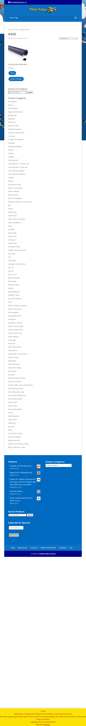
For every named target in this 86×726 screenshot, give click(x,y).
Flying (10, 209)
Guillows (11, 229)
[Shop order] (68, 38)
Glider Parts (12, 216)
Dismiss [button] (47, 725)
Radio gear (12, 361)
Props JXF (11, 343)
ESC (9, 205)
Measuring (12, 281)
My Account (22, 548)
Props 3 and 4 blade (15, 326)
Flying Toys (12, 212)
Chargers (11, 143)
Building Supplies (14, 129)
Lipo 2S (11, 267)
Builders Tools (13, 126)
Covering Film (13, 160)
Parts (10, 302)
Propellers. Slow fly (15, 323)
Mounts (11, 288)
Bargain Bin (12, 115)
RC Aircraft (12, 371)
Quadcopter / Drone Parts (17, 354)
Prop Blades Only (14, 316)
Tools (10, 430)
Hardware (12, 240)
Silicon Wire (12, 420)
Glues (10, 226)
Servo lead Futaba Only (17, 395)
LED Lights (12, 260)
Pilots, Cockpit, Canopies (17, 305)
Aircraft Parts (13, 108)
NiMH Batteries (14, 292)
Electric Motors (13, 191)
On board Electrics (15, 298)
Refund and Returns (48, 548)
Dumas (10, 181)
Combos (11, 157)
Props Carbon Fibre (15, 330)
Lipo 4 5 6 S (12, 274)
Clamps (11, 150)
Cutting (11, 177)
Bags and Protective (15, 112)
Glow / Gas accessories (16, 219)
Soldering (11, 423)
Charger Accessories (15, 139)
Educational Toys (14, 184)
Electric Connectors (15, 188)
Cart (70, 548)
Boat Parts (12, 122)
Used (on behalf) (14, 437)
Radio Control (13, 357)
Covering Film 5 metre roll (18, 167)
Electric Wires (13, 195)
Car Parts (11, 136)
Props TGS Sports (14, 347)
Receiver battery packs (16, 378)
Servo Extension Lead (16, 392)
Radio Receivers (14, 364)
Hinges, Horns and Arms (17, 250)
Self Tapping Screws (15, 388)
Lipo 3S (11, 271)
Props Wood (12, 350)
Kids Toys (11, 254)
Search (30, 92)
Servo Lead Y (13, 402)
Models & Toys (13, 285)
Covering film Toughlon (17, 174)
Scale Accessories (14, 381)
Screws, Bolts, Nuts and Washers (20, 385)
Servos (10, 413)
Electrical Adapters (15, 198)
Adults (10, 105)
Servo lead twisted (15, 399)
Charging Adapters (15, 146)
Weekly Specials (14, 440)
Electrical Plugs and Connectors (20, 202)
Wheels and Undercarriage (18, 444)
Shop (13, 548)
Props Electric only (15, 333)
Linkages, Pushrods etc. (17, 264)
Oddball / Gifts (13, 295)
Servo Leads (12, 406)
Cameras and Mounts (16, 133)
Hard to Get (12, 236)
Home (10, 30)
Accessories (12, 101)
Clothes (11, 153)
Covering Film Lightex (16, 171)
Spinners (11, 426)
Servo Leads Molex (15, 409)
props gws (12, 340)
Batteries (11, 119)
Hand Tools (12, 233)
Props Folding (13, 337)
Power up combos (15, 309)
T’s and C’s (34, 548)
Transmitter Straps (15, 433)
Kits (9, 257)
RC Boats (11, 375)
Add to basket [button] (16, 79)
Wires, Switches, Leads (16, 447)
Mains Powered (14, 278)
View (12, 73)
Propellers (12, 319)
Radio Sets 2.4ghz (14, 368)
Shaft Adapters (13, 416)
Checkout (62, 548)
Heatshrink (12, 243)
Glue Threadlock (14, 222)
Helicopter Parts (14, 247)
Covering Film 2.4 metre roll (18, 164)
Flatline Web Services (47, 554)
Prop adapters (13, 312)
